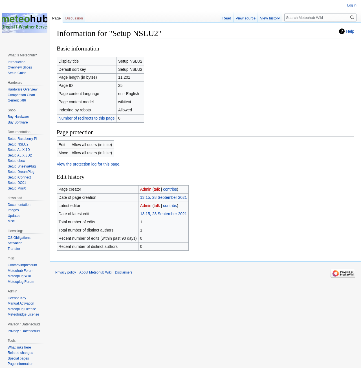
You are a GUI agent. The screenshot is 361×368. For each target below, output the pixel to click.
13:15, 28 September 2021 (163, 197)
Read (227, 18)
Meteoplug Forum (21, 282)
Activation (15, 243)
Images (13, 210)
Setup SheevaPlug (22, 166)
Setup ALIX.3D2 (20, 155)
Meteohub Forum (20, 271)
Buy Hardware (18, 117)
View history (270, 18)
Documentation (19, 205)
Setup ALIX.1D (19, 150)
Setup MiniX (17, 188)
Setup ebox (16, 161)
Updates (14, 216)
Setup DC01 (17, 183)
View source (246, 18)
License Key (17, 298)
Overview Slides (20, 67)
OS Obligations (19, 238)
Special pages (18, 358)
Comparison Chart (21, 95)
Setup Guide (17, 73)
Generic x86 (17, 100)
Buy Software (18, 122)
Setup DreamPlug (21, 172)
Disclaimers (123, 272)
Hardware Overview (22, 89)
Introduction (16, 62)
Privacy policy (65, 272)
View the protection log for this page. (88, 164)
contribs (170, 189)
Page (56, 18)
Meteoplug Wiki (19, 276)
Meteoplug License (22, 309)
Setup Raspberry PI (22, 139)
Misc (11, 221)
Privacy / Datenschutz (24, 331)
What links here (19, 347)
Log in (351, 5)
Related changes (20, 353)
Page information (20, 364)
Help (350, 31)
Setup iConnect (19, 177)
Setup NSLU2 (18, 144)
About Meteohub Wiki (95, 272)
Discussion (74, 18)
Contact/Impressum (22, 265)
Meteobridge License (23, 314)
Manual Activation (21, 303)
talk (157, 189)
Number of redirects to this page (87, 118)
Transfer (14, 249)
